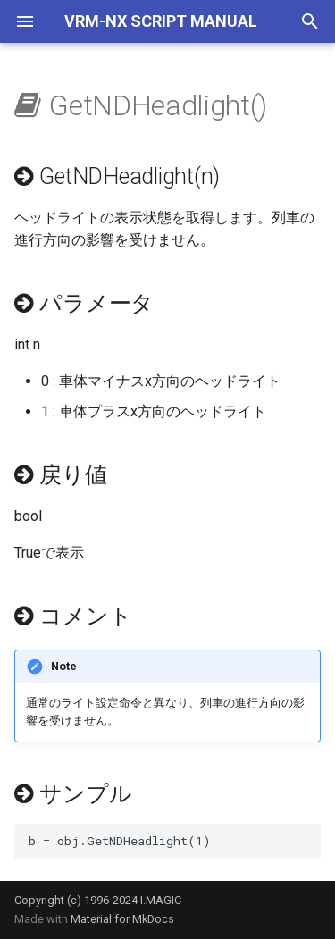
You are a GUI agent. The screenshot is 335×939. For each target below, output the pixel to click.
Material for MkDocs (122, 919)
